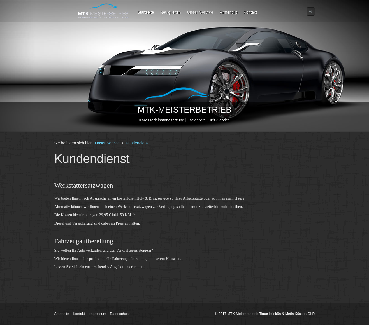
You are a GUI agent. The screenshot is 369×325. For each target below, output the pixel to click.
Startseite (146, 12)
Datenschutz (119, 314)
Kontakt (250, 12)
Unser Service (200, 12)
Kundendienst (138, 143)
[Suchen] (311, 11)
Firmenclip (228, 12)
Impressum (97, 314)
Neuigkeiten (170, 12)
